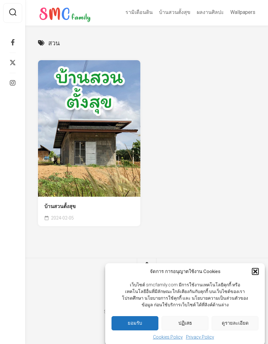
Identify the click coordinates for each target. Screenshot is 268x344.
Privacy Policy (200, 340)
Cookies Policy (168, 340)
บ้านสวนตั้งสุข (174, 12)
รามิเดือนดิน (139, 12)
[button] (255, 275)
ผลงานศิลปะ (210, 12)
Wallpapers (242, 12)
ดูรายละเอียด (235, 327)
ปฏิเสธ (185, 327)
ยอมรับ (135, 327)
